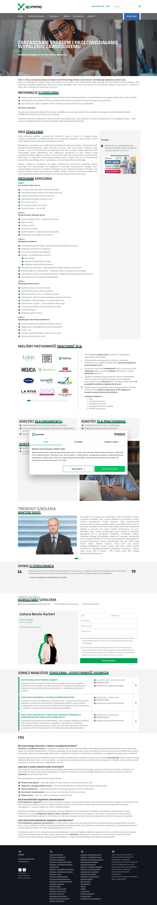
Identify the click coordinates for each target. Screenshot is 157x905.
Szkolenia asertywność (88, 864)
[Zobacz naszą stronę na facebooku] (20, 870)
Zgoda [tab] (45, 442)
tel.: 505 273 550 (23, 861)
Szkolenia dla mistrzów (57, 901)
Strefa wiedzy (85, 891)
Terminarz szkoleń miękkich (58, 876)
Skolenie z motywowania (57, 889)
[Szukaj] (139, 6)
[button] (22, 375)
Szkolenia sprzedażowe (57, 859)
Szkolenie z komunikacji (88, 874)
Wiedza (83, 889)
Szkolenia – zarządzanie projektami (61, 864)
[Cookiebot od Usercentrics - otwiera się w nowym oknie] (115, 434)
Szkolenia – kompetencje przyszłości (61, 869)
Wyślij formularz (109, 661)
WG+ (108, 6)
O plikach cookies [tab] (111, 442)
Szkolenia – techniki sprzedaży (91, 869)
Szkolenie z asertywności (57, 891)
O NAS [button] (21, 16)
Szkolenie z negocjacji (56, 894)
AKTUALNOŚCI (78, 16)
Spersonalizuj (78, 469)
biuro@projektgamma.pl (26, 859)
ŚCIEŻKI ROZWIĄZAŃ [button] (37, 16)
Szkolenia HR (53, 867)
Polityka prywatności (87, 894)
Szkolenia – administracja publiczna (61, 872)
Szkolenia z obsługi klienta (58, 896)
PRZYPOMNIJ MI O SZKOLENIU (66, 604)
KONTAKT (91, 16)
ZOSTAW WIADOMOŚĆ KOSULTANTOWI (35, 604)
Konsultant (124, 150)
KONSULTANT (132, 16)
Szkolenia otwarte (86, 879)
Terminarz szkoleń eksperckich (59, 879)
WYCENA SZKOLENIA (91, 604)
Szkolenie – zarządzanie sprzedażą (92, 859)
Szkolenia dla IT (86, 881)
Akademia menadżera (56, 884)
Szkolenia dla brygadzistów (90, 872)
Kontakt (83, 886)
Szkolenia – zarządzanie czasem (91, 857)
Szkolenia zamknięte (56, 855)
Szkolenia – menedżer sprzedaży (91, 867)
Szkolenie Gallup (55, 886)
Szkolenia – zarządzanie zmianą (91, 855)
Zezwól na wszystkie (110, 469)
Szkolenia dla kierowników (89, 862)
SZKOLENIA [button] (54, 16)
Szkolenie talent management (59, 898)
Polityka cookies (86, 896)
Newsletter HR (98, 6)
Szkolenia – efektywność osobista (60, 862)
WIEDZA (67, 16)
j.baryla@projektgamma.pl (30, 627)
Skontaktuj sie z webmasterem (91, 898)
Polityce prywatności (117, 655)
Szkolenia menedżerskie (57, 857)
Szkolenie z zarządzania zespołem (60, 881)
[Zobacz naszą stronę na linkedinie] (24, 870)
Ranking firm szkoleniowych (90, 876)
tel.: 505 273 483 (26, 622)
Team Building (85, 884)
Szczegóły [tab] (78, 442)
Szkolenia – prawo (55, 874)
